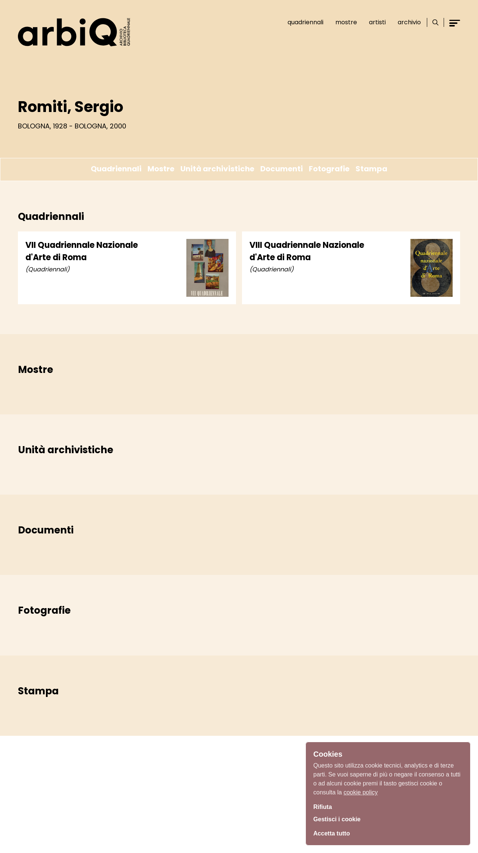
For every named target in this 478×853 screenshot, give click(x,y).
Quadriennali (302, 22)
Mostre (343, 22)
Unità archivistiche (217, 168)
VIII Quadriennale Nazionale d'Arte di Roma (306, 251)
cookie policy (361, 790)
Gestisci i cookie (339, 818)
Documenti (281, 168)
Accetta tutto (333, 832)
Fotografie (329, 168)
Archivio (406, 22)
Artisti (374, 22)
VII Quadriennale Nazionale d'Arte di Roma (81, 251)
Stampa (371, 168)
